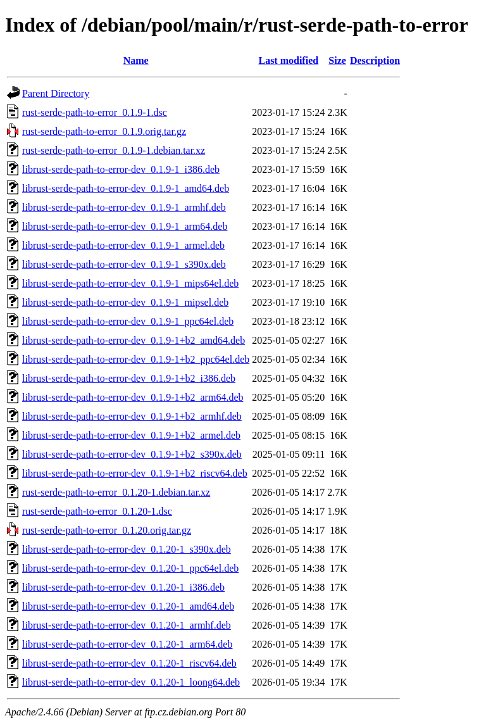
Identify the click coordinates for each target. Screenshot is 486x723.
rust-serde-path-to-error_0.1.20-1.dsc (97, 511)
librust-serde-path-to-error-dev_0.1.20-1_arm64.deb (127, 644)
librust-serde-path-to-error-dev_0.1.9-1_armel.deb (123, 245)
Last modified (288, 60)
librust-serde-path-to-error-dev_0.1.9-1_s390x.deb (124, 264)
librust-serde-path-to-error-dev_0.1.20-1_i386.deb (123, 587)
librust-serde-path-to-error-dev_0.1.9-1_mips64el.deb (130, 283)
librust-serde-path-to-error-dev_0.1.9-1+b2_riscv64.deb (134, 473)
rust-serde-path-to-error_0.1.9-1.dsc (94, 112)
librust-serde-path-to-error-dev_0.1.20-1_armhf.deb (126, 625)
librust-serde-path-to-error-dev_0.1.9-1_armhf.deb (124, 207)
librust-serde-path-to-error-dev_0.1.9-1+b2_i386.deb (128, 378)
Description (375, 60)
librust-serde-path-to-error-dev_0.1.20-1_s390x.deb (126, 549)
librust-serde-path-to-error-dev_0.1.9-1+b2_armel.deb (131, 435)
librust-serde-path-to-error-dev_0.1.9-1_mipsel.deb (125, 302)
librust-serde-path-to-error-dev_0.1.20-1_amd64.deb (128, 606)
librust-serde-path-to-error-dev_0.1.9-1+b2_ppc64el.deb (135, 359)
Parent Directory (55, 93)
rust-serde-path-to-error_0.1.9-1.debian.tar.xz (113, 150)
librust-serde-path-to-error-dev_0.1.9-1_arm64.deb (124, 226)
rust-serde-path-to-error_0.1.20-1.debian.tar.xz (116, 492)
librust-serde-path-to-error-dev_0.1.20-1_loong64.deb (131, 682)
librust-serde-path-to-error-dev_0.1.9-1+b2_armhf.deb (132, 416)
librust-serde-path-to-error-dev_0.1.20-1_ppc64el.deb (130, 568)
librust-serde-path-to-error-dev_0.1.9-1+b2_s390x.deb (132, 454)
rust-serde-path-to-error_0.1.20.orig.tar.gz (106, 530)
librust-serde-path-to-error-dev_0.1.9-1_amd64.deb (125, 188)
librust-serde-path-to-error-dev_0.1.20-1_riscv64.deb (129, 663)
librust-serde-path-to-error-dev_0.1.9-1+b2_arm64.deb (132, 397)
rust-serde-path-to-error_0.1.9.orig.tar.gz (104, 131)
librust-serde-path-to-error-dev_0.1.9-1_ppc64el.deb (128, 321)
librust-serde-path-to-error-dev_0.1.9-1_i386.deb (121, 169)
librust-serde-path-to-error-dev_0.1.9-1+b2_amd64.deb (133, 340)
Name (136, 60)
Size (337, 60)
